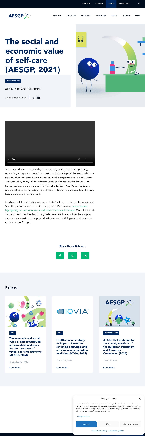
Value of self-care (13, 81)
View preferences (130, 424)
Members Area (124, 3)
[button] (139, 398)
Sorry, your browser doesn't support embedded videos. (50, 143)
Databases (99, 3)
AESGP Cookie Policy (99, 431)
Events (114, 16)
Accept (86, 424)
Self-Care (71, 16)
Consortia (86, 3)
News (137, 16)
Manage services (83, 416)
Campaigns (101, 16)
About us (57, 16)
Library (126, 16)
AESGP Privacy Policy (116, 431)
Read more (15, 368)
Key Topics (86, 16)
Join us (111, 3)
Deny (108, 424)
